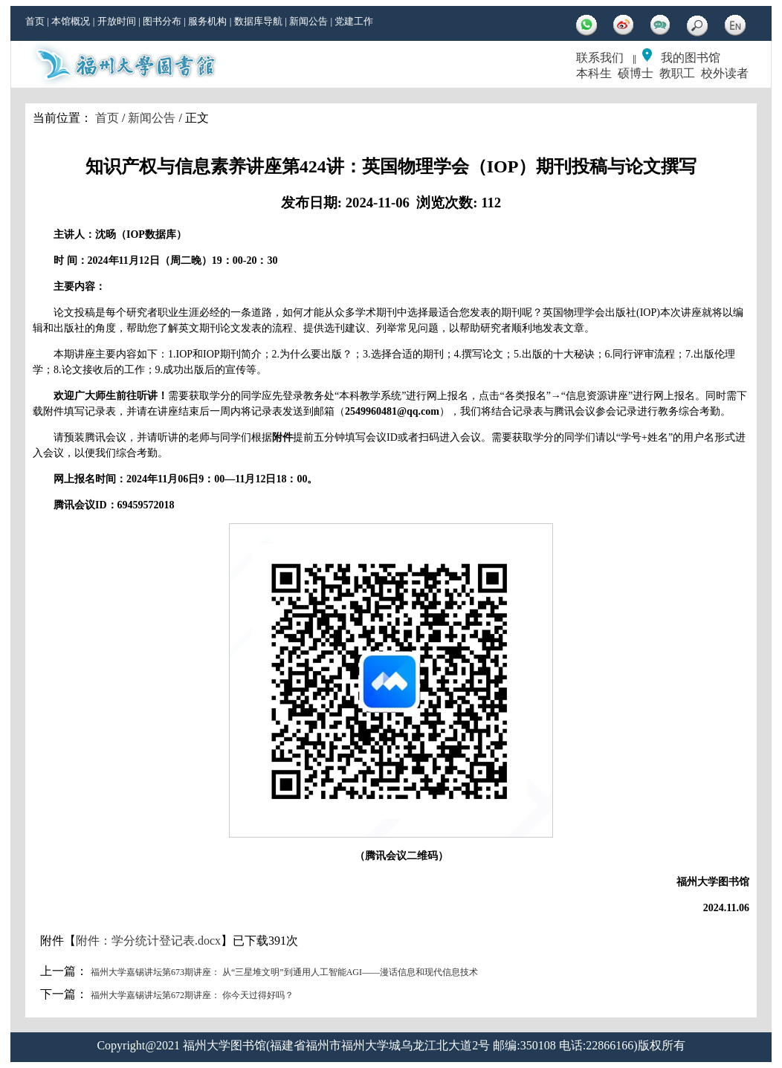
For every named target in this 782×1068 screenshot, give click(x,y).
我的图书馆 (690, 57)
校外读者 (725, 73)
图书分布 (162, 21)
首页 (35, 21)
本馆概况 (70, 21)
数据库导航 (258, 21)
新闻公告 (308, 21)
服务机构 (207, 21)
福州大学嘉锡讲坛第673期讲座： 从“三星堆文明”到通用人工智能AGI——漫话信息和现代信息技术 (284, 972)
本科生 (594, 73)
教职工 (677, 73)
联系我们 (600, 57)
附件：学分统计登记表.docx (148, 940)
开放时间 (116, 21)
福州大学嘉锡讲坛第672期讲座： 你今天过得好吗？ (192, 995)
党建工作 (354, 21)
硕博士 (635, 73)
